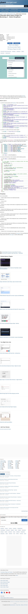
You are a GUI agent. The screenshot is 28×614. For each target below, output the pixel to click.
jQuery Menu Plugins (4, 583)
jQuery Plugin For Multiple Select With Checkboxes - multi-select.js (10, 500)
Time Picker (10, 531)
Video (25, 533)
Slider (16, 465)
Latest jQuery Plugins (14, 9)
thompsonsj (18, 233)
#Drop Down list (8, 53)
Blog (20, 11)
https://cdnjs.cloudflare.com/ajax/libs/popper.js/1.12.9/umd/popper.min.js (15, 117)
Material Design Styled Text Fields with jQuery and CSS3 (9, 393)
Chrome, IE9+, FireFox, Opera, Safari (6, 51)
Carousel (10, 528)
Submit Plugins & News (5, 597)
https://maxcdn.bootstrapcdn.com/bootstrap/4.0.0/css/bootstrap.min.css (15, 106)
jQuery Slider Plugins (4, 580)
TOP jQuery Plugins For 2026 (14, 49)
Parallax (6, 531)
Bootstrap (23, 95)
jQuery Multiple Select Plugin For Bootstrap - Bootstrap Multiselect (10, 475)
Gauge (7, 533)
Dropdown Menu (20, 528)
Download (17, 43)
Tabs (14, 533)
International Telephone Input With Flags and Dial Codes (9, 479)
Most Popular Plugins (5, 11)
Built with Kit (14, 523)
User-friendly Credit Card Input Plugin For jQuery (8, 406)
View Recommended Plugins (14, 47)
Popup (14, 531)
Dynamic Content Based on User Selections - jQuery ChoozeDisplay (11, 337)
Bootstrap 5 (2, 528)
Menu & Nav (9, 464)
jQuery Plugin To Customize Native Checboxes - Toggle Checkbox (11, 379)
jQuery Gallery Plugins (5, 586)
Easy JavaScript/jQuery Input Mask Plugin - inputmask (8, 489)
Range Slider (2, 533)
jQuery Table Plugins (4, 585)
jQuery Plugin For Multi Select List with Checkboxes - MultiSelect (10, 493)
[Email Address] (11, 520)
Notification (17, 531)
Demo (10, 43)
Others (1, 465)
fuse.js (5, 129)
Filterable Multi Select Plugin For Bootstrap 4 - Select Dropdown (11, 16)
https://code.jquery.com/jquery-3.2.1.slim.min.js (15, 111)
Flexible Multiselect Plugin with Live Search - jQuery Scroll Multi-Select (12, 295)
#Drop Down (2, 53)
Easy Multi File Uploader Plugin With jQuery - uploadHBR (12, 253)
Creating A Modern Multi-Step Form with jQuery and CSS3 (9, 507)
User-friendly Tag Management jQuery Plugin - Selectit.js (9, 323)
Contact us (11, 597)
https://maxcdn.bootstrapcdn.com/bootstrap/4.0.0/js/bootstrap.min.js (15, 124)
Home (2, 9)
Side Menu (10, 533)
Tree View (21, 533)
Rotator (9, 465)
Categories (7, 9)
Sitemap (22, 604)
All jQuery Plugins (2, 460)
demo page (11, 234)
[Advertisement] (14, 26)
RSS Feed (25, 604)
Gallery (1, 463)
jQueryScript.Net (12, 604)
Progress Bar (23, 531)
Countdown (14, 528)
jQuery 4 (6, 528)
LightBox (16, 463)
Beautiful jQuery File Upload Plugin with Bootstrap (8, 482)
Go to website (9, 39)
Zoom (1, 469)
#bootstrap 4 (18, 51)
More (17, 575)
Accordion (9, 460)
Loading (1, 464)
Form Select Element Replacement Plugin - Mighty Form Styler (10, 365)
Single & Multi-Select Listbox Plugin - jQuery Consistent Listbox (10, 281)
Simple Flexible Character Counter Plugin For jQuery (11, 251)
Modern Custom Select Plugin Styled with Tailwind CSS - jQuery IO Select (12, 309)
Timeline (17, 533)
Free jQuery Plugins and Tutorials (14, 2)
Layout (9, 463)
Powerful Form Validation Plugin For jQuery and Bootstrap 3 (9, 486)
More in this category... (14, 45)
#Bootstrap (13, 51)
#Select (23, 51)
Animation (16, 460)
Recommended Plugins (14, 11)
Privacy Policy (18, 604)
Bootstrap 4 (14, 102)
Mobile (16, 464)
